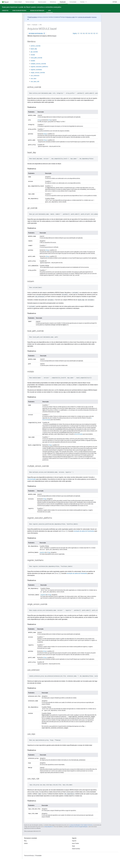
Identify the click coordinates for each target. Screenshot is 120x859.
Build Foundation (32, 17)
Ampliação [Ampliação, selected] (63, 2)
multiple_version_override (38, 63)
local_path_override (36, 57)
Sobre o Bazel (18, 2)
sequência (42, 552)
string (39, 120)
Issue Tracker (75, 843)
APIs (41, 24)
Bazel (28, 24)
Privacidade (38, 855)
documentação (79, 434)
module (33, 60)
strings (45, 133)
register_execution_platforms (39, 66)
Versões (82, 2)
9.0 (81, 33)
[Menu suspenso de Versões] (87, 2)
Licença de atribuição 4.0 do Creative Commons (81, 825)
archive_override (35, 46)
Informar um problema (37, 33)
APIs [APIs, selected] (49, 10)
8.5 (86, 33)
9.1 (78, 33)
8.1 (97, 33)
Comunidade (73, 2)
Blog (25, 840)
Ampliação (34, 24)
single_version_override (38, 72)
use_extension (35, 75)
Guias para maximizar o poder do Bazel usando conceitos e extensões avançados (31, 7)
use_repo (33, 78)
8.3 (92, 33)
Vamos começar (30, 2)
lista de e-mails (71, 17)
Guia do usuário (42, 2)
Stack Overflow (76, 848)
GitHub (115, 2)
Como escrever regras (19, 10)
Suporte (74, 840)
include (33, 55)
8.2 (94, 33)
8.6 (84, 33)
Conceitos (5, 10)
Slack (73, 846)
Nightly (75, 33)
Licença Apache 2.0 (48, 826)
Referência (53, 2)
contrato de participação (84, 17)
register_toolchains (36, 69)
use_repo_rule (35, 81)
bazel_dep (34, 49)
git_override (34, 52)
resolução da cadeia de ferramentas (84, 531)
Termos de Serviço (29, 855)
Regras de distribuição (37, 10)
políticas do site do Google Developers (78, 826)
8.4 (89, 33)
